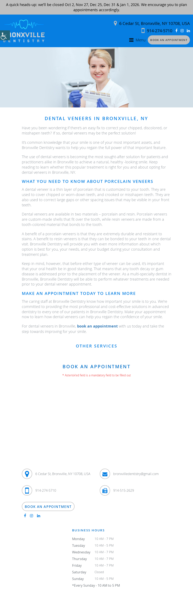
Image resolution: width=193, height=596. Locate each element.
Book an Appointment (168, 40)
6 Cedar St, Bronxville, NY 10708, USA (152, 23)
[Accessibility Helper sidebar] (5, 35)
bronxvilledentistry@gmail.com (136, 474)
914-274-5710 (156, 30)
